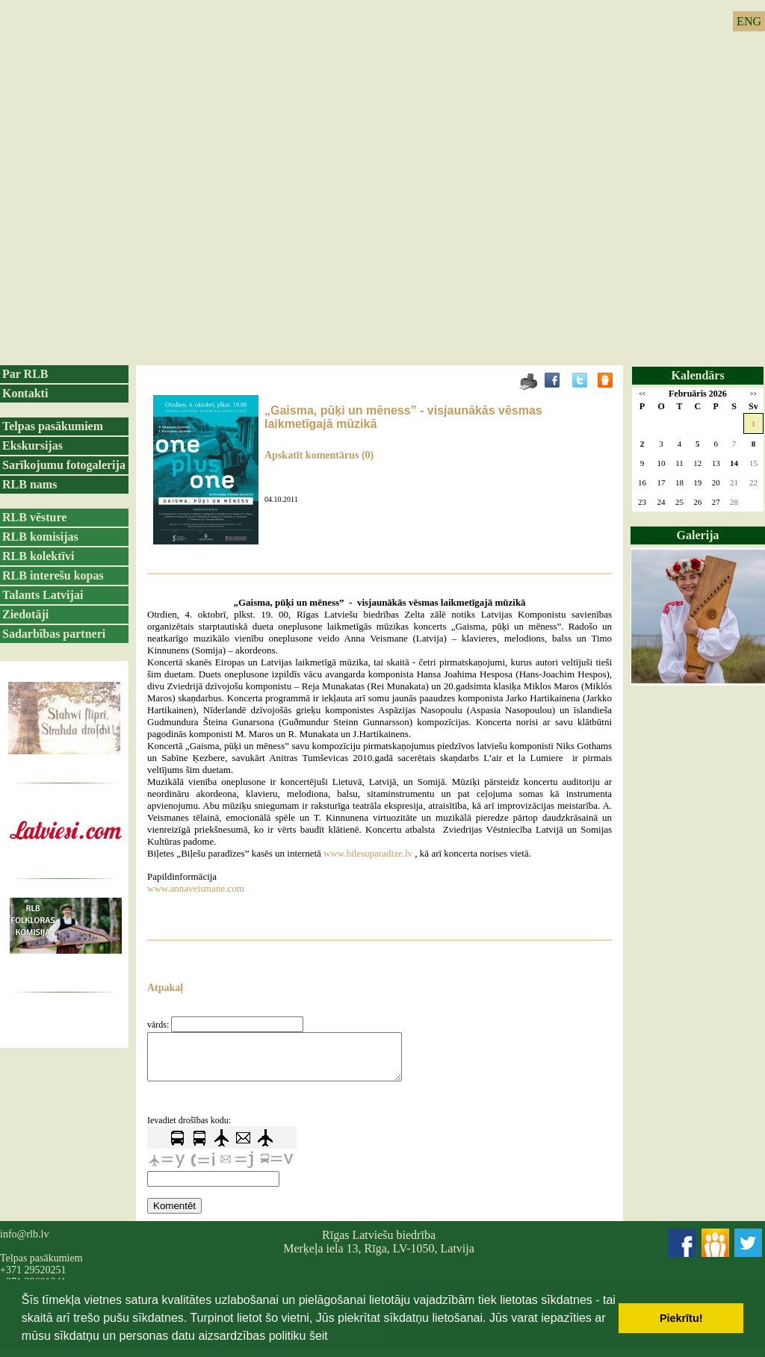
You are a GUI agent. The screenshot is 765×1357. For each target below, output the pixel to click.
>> (753, 394)
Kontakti (25, 393)
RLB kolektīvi (38, 556)
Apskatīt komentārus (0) (319, 455)
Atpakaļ (165, 987)
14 (734, 463)
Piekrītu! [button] (681, 1318)
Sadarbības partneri (53, 633)
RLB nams (29, 484)
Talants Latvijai (42, 595)
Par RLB (25, 373)
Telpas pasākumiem (52, 426)
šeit (318, 1335)
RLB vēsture (34, 517)
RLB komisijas (40, 536)
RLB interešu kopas (53, 575)
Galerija (698, 535)
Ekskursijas (32, 445)
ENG (749, 21)
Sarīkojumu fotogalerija (64, 465)
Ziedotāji (25, 614)
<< (642, 394)
